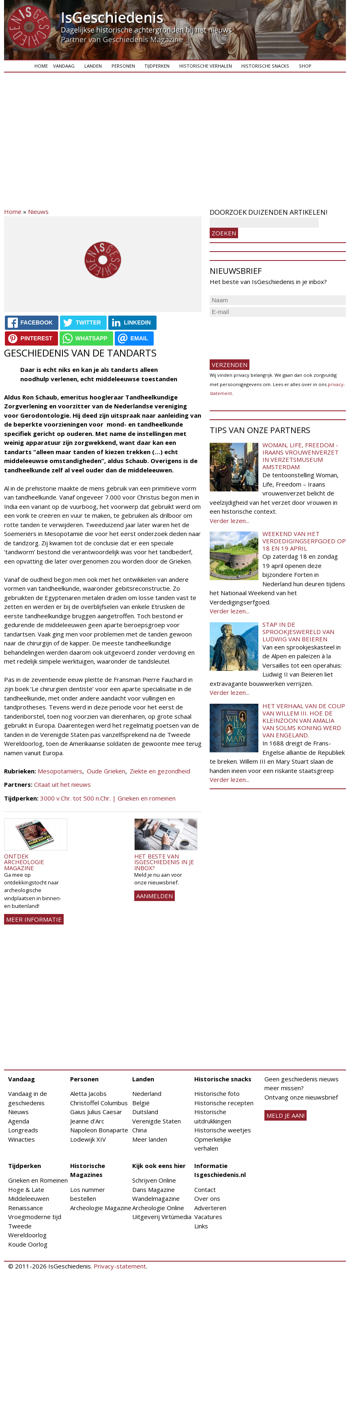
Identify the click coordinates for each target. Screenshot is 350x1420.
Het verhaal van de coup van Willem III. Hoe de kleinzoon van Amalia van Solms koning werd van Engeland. (303, 720)
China (139, 1130)
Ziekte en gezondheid (160, 771)
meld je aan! (285, 1115)
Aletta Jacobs (88, 1093)
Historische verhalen (205, 66)
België (141, 1103)
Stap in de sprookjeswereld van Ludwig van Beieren (298, 631)
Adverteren (210, 1208)
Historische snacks (265, 66)
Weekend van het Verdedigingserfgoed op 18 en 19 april (304, 541)
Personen (123, 66)
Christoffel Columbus (99, 1103)
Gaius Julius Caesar (96, 1112)
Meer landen (149, 1139)
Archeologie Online (158, 1208)
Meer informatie (34, 919)
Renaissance (25, 1208)
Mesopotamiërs (60, 771)
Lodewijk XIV (88, 1139)
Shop (305, 66)
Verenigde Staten (156, 1121)
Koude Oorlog (27, 1244)
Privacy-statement (120, 1266)
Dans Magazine (153, 1189)
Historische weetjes (222, 1130)
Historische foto (217, 1093)
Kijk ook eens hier (159, 1166)
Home (41, 66)
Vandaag (64, 66)
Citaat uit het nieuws (62, 784)
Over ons (207, 1198)
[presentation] (271, 334)
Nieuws (38, 211)
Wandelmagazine (156, 1198)
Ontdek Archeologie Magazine (24, 862)
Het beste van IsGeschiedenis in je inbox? (164, 862)
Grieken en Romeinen (38, 1180)
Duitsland (145, 1112)
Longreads (23, 1130)
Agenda (18, 1121)
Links (201, 1226)
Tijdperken (157, 66)
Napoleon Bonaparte (99, 1130)
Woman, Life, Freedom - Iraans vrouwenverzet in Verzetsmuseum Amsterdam (300, 456)
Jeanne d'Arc (87, 1121)
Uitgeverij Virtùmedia (161, 1217)
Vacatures (208, 1217)
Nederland (146, 1093)
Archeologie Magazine (100, 1208)
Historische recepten (223, 1103)
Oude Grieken (106, 771)
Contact (205, 1189)
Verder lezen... (229, 521)
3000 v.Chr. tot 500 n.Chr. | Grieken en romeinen (108, 798)
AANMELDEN (154, 896)
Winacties (21, 1139)
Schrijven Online (154, 1180)
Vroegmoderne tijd (34, 1217)
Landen (93, 66)
